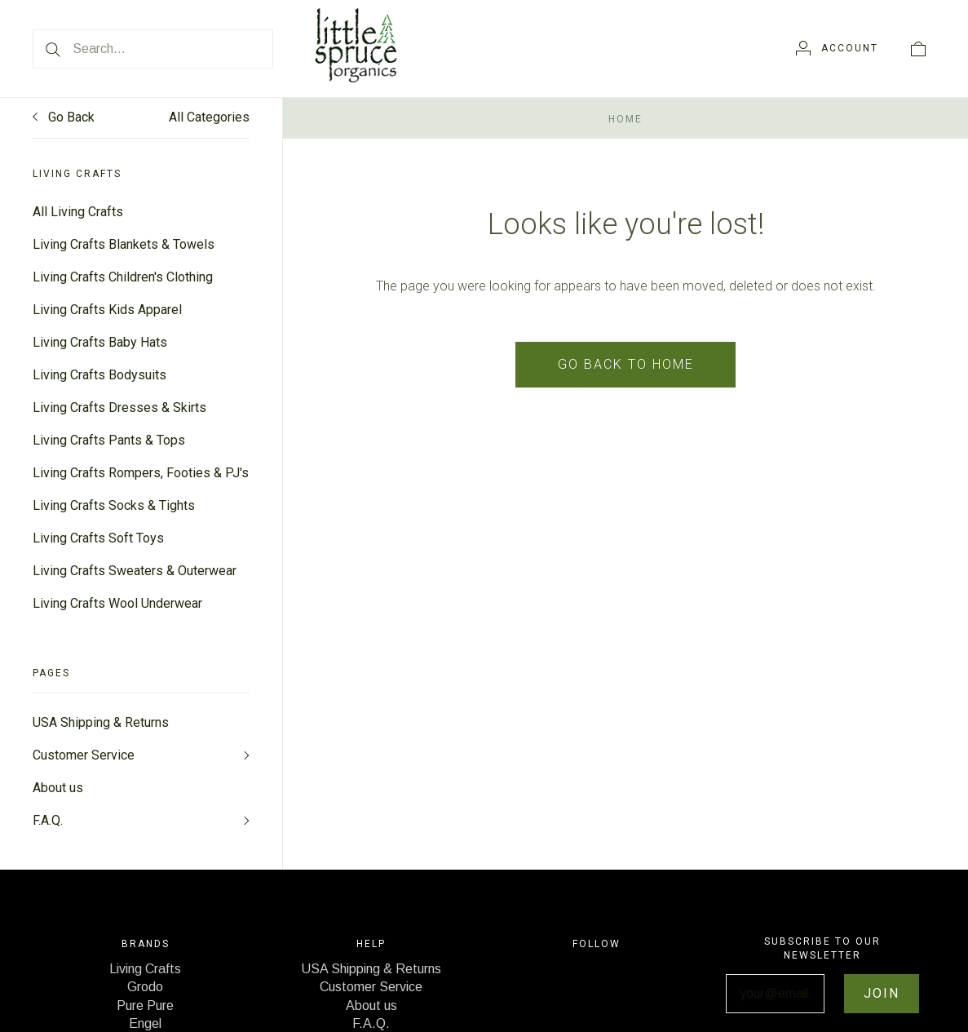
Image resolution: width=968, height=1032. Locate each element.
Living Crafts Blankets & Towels (123, 244)
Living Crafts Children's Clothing (123, 277)
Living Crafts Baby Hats (100, 342)
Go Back (64, 117)
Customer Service (84, 755)
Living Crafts (145, 969)
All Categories (209, 117)
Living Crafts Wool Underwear (117, 603)
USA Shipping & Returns (101, 722)
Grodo (145, 987)
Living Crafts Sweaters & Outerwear (134, 570)
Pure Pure (145, 1005)
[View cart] (918, 48)
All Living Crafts (78, 211)
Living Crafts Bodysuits (99, 375)
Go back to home (626, 364)
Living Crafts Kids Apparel (107, 309)
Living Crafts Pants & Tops (109, 440)
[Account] (837, 48)
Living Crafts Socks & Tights (114, 505)
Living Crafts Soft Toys (98, 538)
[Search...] (153, 49)
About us (58, 787)
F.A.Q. (48, 820)
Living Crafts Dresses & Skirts (119, 407)
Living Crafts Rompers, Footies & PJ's (141, 473)
